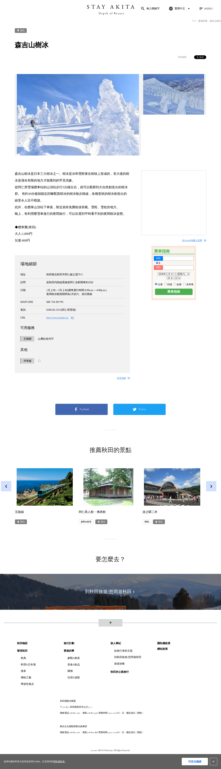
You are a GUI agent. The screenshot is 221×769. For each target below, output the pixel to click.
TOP (194, 21)
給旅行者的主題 (123, 650)
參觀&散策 (73, 658)
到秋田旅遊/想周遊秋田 (127, 657)
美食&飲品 (73, 664)
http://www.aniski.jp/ (60, 317)
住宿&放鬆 (73, 677)
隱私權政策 (163, 643)
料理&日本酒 (28, 664)
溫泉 (23, 671)
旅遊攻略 (119, 663)
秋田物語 (22, 643)
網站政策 (162, 648)
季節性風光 (27, 684)
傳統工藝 (26, 677)
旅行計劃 (69, 643)
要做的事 (202, 21)
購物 (70, 671)
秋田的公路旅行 (119, 671)
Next (211, 486)
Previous (6, 486)
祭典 (23, 658)
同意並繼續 (194, 761)
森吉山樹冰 (215, 21)
